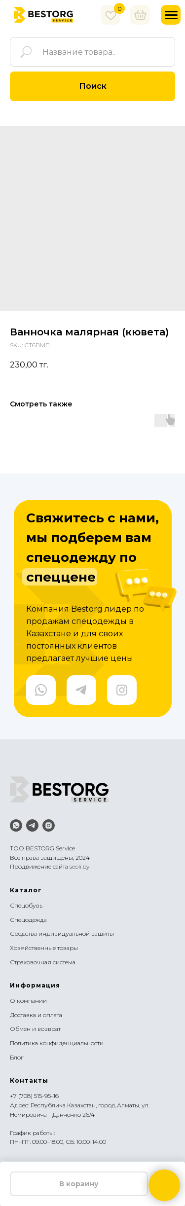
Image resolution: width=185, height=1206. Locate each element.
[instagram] (48, 825)
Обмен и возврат (35, 1028)
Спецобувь (26, 905)
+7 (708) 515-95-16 (34, 1095)
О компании (28, 1000)
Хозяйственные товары (44, 947)
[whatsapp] (16, 825)
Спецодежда (28, 919)
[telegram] (32, 825)
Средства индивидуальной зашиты (62, 933)
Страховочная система (42, 962)
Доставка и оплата (36, 1015)
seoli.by (79, 866)
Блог (16, 1057)
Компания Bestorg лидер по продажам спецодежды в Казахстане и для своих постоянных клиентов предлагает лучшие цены (85, 633)
